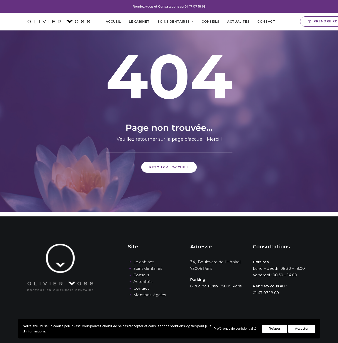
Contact (266, 21)
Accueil (113, 21)
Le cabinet (139, 21)
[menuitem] (113, 21)
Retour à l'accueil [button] (169, 167)
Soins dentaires (176, 21)
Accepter (302, 328)
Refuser (274, 328)
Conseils (210, 21)
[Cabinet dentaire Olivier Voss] (58, 21)
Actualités (238, 21)
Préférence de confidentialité (235, 328)
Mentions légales (149, 294)
